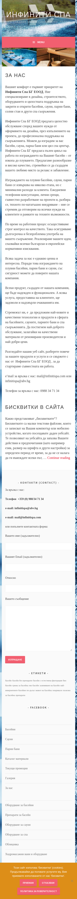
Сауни (9, 739)
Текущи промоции (16, 768)
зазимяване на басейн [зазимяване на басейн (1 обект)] (50, 685)
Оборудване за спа (16, 834)
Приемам (28, 882)
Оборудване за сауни (17, 824)
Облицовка (11, 844)
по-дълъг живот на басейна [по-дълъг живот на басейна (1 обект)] (39, 690)
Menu (41, 42)
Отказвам (48, 882)
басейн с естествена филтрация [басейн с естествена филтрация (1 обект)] (47, 680)
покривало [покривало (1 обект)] (57, 690)
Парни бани (12, 749)
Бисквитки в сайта (34, 407)
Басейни (10, 729)
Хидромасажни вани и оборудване (26, 854)
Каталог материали (16, 758)
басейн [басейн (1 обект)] (8, 680)
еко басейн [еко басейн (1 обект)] (34, 685)
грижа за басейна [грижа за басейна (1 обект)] (20, 685)
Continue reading (58, 458)
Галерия (10, 778)
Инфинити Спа (38, 14)
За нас (9, 788)
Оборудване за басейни (19, 805)
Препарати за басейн (17, 814)
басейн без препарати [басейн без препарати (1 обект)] (22, 680)
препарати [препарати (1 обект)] (20, 695)
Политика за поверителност (38, 891)
